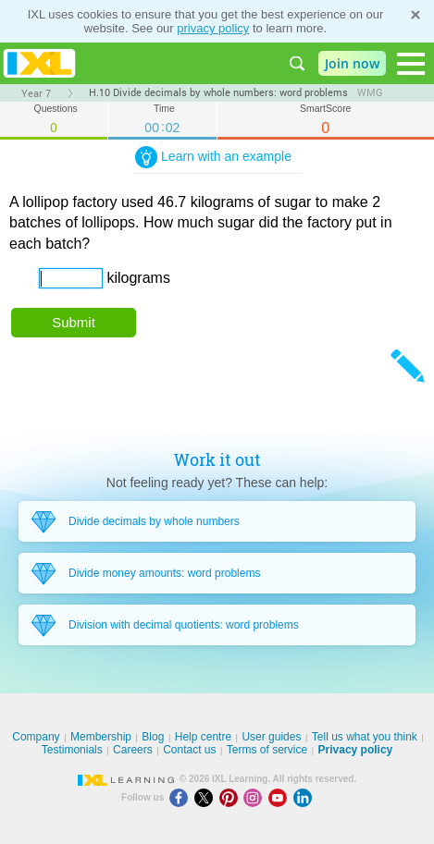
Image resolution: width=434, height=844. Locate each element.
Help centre (203, 736)
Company (35, 736)
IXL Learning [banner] (39, 63)
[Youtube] (280, 797)
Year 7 (36, 93)
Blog (153, 736)
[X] (206, 797)
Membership (100, 736)
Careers (133, 749)
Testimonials (72, 749)
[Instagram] (255, 797)
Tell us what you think (364, 736)
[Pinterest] (231, 797)
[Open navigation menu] (411, 64)
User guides (271, 736)
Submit (73, 322)
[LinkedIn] (304, 797)
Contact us (189, 749)
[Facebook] (181, 797)
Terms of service (267, 749)
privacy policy (213, 28)
